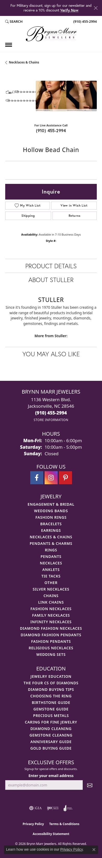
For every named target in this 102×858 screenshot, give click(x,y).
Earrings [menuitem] (51, 530)
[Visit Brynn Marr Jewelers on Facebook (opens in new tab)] (36, 477)
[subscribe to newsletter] (90, 785)
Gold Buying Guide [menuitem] (50, 748)
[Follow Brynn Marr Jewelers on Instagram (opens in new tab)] (51, 477)
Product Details (51, 266)
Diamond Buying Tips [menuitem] (51, 689)
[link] (84, 21)
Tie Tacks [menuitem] (51, 576)
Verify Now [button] (69, 10)
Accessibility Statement (51, 834)
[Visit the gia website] (35, 808)
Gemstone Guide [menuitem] (51, 709)
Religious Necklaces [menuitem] (51, 647)
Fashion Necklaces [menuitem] (51, 608)
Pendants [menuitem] (50, 556)
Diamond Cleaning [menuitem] (51, 728)
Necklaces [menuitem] (51, 563)
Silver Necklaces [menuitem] (51, 589)
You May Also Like (51, 354)
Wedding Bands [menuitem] (51, 510)
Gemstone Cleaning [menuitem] (51, 735)
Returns (75, 216)
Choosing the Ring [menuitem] (50, 695)
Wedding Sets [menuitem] (51, 654)
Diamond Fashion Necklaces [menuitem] (51, 628)
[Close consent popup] (93, 849)
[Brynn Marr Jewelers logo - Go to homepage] (51, 34)
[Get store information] (51, 420)
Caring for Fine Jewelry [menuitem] (51, 722)
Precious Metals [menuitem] (51, 715)
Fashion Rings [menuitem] (51, 517)
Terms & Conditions (64, 824)
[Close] (95, 8)
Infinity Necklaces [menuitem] (51, 621)
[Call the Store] (51, 413)
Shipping (28, 216)
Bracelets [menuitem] (51, 523)
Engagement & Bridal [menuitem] (51, 504)
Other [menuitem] (51, 582)
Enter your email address (51, 775)
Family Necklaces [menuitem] (51, 615)
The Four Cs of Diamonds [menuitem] (50, 682)
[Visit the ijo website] (53, 808)
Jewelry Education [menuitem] (51, 676)
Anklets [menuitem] (50, 569)
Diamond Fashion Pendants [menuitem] (51, 634)
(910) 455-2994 (51, 130)
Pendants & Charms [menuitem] (51, 543)
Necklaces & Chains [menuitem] (51, 536)
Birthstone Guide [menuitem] (51, 702)
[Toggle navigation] (8, 45)
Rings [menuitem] (51, 549)
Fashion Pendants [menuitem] (51, 641)
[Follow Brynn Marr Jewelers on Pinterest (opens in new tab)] (65, 477)
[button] (14, 21)
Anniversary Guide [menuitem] (50, 741)
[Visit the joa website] (68, 808)
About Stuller (51, 280)
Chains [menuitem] (51, 595)
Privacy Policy (33, 824)
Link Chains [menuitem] (51, 602)
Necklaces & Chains (24, 62)
